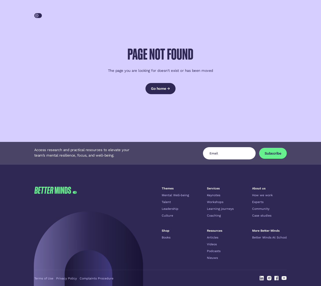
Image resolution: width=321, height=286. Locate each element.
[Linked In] (262, 278)
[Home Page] (57, 14)
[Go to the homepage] (55, 223)
